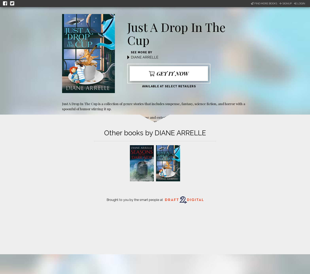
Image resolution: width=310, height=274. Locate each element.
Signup (285, 3)
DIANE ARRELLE (144, 57)
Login (299, 3)
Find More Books (264, 3)
